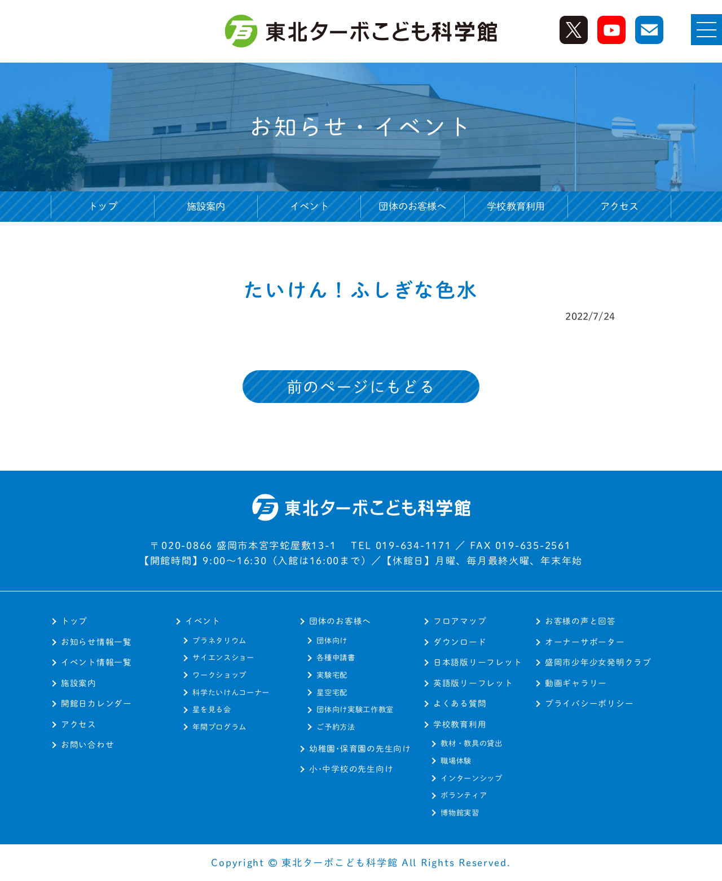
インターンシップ (471, 778)
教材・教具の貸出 (471, 743)
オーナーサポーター (585, 642)
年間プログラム (219, 727)
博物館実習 (460, 813)
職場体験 (456, 761)
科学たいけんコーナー (231, 692)
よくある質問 (459, 703)
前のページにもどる (361, 387)
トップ (102, 206)
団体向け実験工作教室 (355, 709)
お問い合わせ (87, 744)
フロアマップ (459, 621)
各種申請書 (335, 657)
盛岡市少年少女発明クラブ (598, 662)
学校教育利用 (459, 724)
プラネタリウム (219, 641)
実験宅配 (331, 675)
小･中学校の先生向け (351, 769)
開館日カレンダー (96, 703)
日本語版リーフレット (477, 662)
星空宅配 (331, 692)
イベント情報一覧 (96, 662)
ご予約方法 (335, 727)
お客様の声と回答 (580, 621)
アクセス (619, 206)
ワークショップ (219, 675)
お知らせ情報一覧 (96, 642)
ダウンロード (459, 642)
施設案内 (206, 206)
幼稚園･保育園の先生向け (360, 748)
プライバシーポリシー (589, 703)
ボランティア (464, 795)
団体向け (331, 641)
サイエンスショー (223, 657)
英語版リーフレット (473, 683)
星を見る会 (211, 709)
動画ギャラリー (576, 683)
